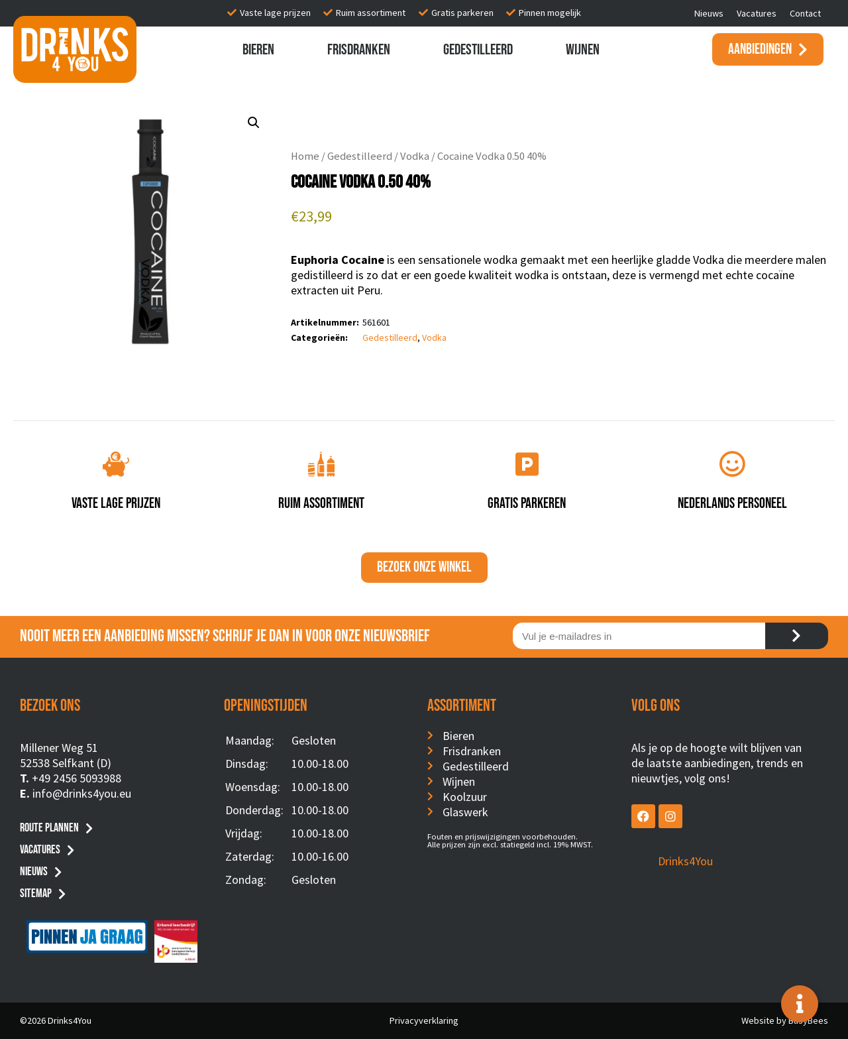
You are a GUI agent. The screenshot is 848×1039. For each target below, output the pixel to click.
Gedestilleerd (478, 49)
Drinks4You (685, 861)
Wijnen (583, 49)
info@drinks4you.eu (81, 793)
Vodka (414, 156)
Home (305, 156)
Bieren (258, 49)
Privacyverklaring (424, 1020)
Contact (805, 13)
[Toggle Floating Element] (799, 1003)
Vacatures (756, 13)
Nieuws (708, 13)
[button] (254, 123)
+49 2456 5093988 (76, 778)
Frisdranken (358, 49)
